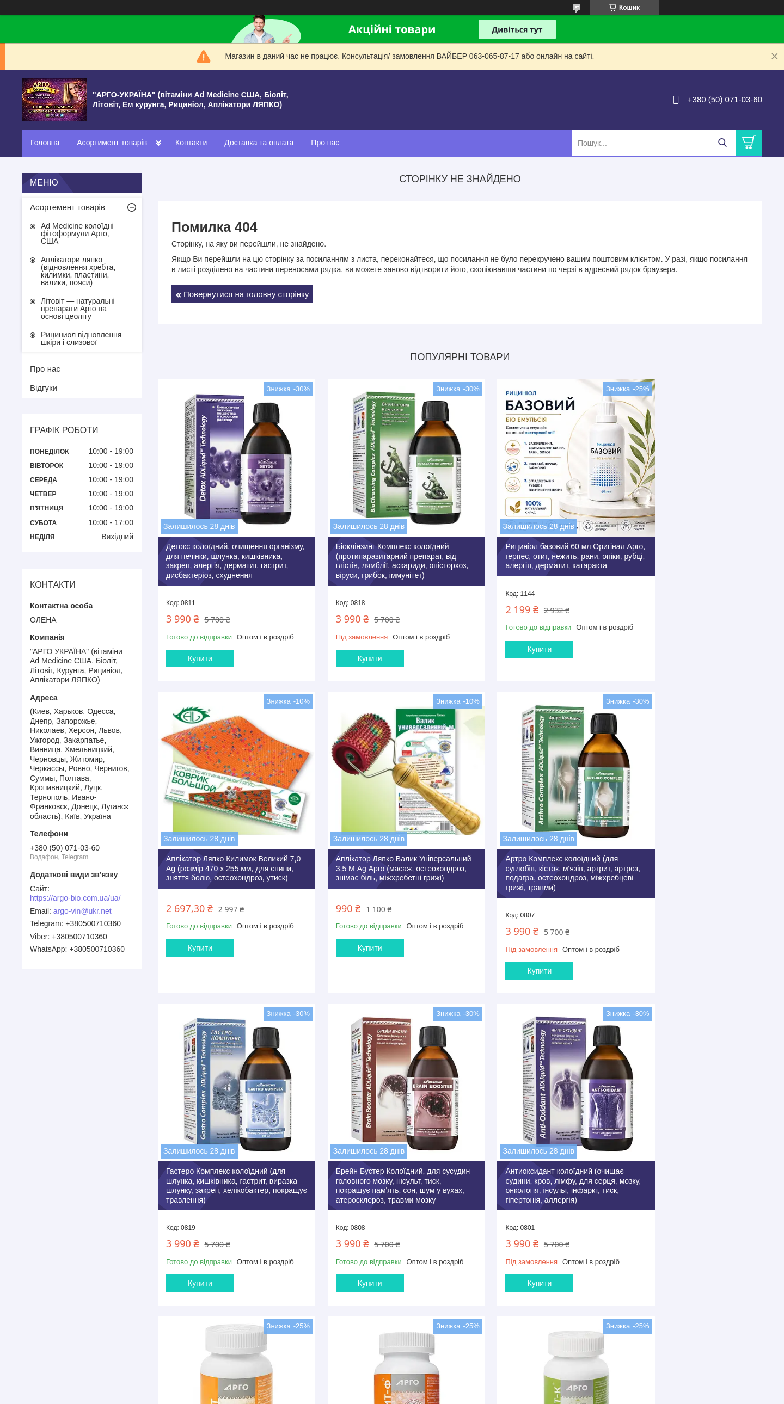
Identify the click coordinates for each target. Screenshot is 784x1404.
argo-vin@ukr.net (82, 911)
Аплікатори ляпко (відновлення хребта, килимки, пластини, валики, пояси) (78, 271)
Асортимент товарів (112, 142)
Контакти (191, 142)
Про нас (325, 142)
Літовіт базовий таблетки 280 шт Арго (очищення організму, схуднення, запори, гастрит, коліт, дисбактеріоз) (379, 1177)
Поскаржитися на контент (501, 1393)
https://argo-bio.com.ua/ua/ (75, 898)
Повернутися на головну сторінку (246, 294)
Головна (44, 142)
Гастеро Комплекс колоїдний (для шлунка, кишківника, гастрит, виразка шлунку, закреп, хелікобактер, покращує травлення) (533, 865)
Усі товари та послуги (456, 1337)
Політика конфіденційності (586, 1393)
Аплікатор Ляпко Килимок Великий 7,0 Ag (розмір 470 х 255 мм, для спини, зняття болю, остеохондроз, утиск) (689, 545)
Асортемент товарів (67, 207)
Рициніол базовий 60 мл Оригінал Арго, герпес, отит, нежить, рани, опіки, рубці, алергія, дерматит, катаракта (533, 545)
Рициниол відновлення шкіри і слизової (81, 338)
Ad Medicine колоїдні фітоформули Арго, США (77, 233)
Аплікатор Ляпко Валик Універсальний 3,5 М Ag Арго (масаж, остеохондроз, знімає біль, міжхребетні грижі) (228, 861)
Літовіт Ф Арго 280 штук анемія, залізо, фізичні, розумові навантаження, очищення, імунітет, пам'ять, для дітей (535, 1177)
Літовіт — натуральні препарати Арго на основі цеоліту (78, 309)
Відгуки (43, 387)
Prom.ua (443, 1384)
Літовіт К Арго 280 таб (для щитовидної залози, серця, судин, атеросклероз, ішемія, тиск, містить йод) (690, 1177)
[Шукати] (722, 143)
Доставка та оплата (258, 142)
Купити (200, 661)
